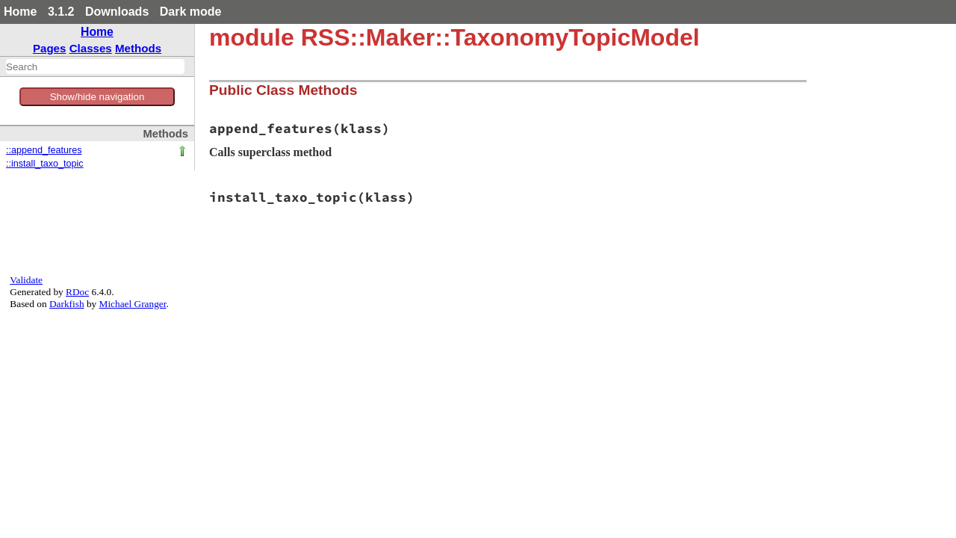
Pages (49, 48)
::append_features (44, 150)
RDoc (77, 291)
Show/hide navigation (97, 96)
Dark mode (191, 11)
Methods (138, 48)
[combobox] (95, 66)
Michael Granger (133, 303)
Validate (26, 279)
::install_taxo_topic (45, 163)
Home (20, 11)
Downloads (117, 11)
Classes (90, 48)
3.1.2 (61, 11)
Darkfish (66, 303)
